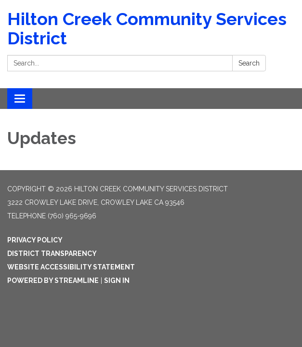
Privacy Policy (35, 240)
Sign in (117, 280)
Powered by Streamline (53, 280)
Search (249, 63)
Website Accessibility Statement (71, 267)
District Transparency (52, 253)
